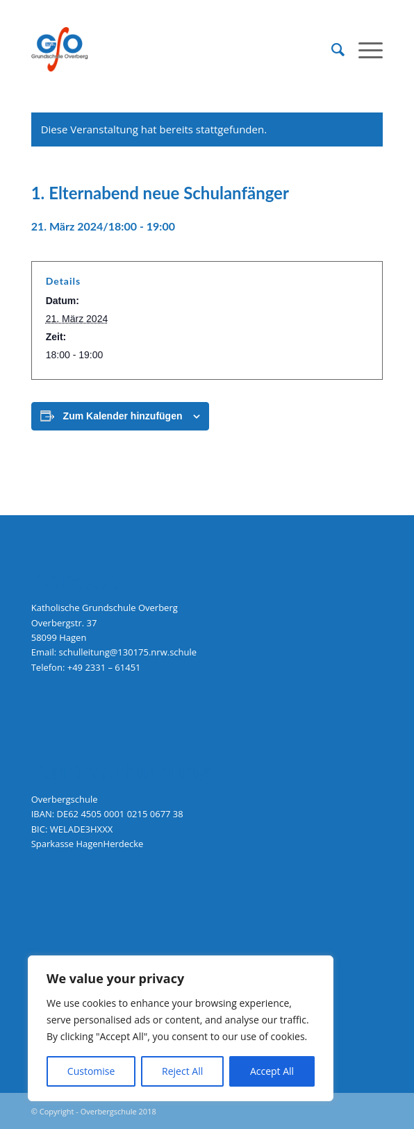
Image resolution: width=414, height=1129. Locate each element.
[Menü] (364, 49)
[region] (180, 1028)
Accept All (272, 1071)
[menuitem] (331, 49)
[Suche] (331, 49)
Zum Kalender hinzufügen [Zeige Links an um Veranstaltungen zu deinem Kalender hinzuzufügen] (123, 415)
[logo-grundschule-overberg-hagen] (172, 49)
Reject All (182, 1071)
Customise (91, 1071)
